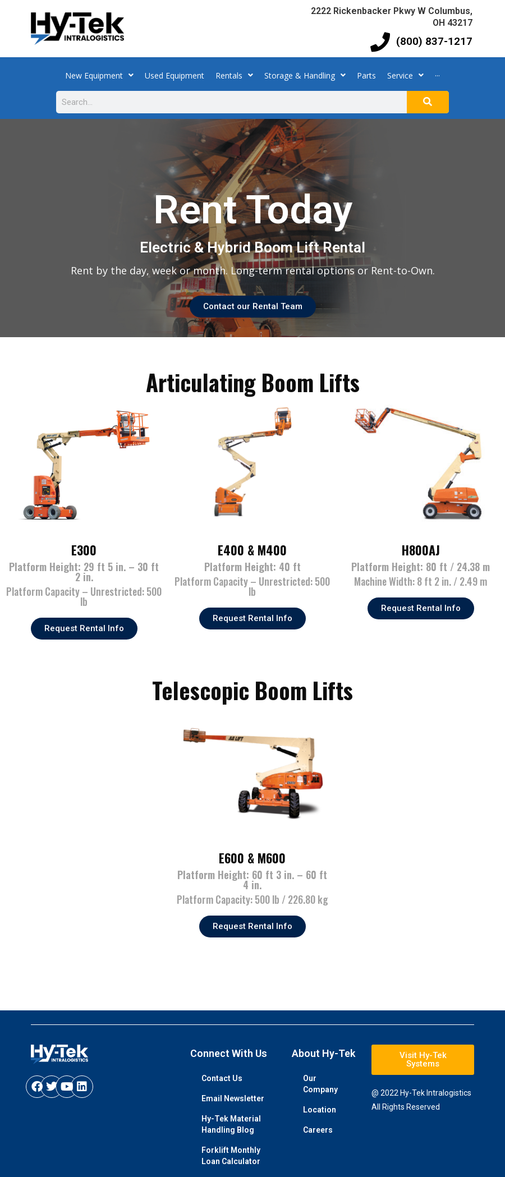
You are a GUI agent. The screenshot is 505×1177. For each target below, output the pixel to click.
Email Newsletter (232, 1098)
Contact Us (221, 1078)
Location (319, 1109)
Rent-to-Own (402, 270)
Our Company (320, 1084)
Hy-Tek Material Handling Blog (231, 1124)
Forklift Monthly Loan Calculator (230, 1156)
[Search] (428, 102)
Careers (318, 1129)
